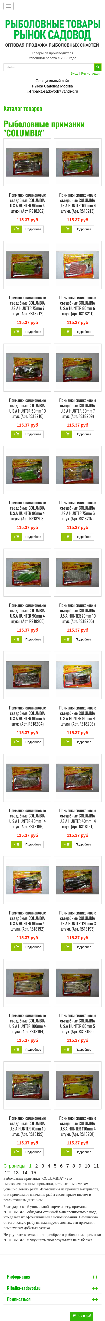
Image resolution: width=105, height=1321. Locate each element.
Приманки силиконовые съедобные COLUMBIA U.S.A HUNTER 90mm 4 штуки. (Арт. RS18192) (27, 921)
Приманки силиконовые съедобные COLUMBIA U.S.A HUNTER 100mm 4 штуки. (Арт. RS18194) (27, 1023)
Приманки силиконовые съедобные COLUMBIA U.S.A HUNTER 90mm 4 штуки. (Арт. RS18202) (27, 203)
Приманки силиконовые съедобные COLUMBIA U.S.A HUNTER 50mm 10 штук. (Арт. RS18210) (27, 408)
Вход (74, 73)
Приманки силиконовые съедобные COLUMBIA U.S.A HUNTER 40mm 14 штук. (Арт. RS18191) (77, 818)
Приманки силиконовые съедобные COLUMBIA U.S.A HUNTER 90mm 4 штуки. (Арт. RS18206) (27, 613)
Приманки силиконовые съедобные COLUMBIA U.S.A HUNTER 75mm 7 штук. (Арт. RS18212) (27, 305)
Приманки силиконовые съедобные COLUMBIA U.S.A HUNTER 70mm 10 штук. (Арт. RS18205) (77, 613)
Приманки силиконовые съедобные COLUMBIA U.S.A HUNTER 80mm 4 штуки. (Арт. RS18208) (27, 510)
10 (87, 1165)
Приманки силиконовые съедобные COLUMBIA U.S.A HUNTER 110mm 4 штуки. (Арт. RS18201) (77, 1126)
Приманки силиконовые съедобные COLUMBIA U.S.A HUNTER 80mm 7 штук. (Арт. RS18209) (77, 408)
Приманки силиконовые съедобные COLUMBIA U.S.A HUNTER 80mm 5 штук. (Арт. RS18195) (77, 1023)
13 (16, 1172)
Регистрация (91, 73)
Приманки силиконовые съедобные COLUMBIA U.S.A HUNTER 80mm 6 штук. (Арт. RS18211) (77, 305)
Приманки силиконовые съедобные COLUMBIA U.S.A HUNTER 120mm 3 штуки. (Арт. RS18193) (77, 921)
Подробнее (33, 229)
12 (7, 1172)
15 (33, 1172)
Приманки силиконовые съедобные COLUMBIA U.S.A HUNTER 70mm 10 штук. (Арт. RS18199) (27, 1126)
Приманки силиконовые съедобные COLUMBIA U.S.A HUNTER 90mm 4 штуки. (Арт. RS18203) (77, 716)
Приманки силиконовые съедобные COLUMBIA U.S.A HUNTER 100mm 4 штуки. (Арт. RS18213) (77, 203)
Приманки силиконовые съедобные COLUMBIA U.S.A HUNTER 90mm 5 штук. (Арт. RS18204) (27, 716)
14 (24, 1172)
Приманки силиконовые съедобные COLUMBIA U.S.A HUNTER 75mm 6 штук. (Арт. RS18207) (77, 510)
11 (96, 1165)
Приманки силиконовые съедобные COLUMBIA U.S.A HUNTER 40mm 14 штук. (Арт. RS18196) (27, 818)
